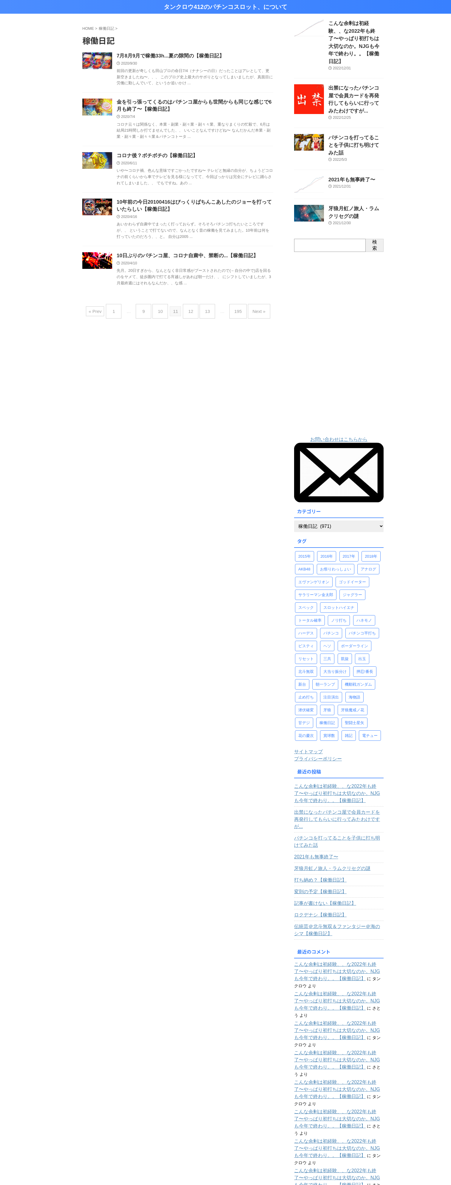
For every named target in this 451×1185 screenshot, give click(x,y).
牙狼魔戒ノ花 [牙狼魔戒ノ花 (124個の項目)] (352, 673)
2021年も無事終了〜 (347, 143)
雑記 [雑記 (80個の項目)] (349, 698)
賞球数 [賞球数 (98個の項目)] (329, 698)
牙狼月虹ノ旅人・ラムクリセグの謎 (327, 824)
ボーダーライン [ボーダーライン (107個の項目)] (354, 608)
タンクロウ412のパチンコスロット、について (225, 7)
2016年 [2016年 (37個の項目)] (326, 519)
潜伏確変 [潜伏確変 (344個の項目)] (306, 673)
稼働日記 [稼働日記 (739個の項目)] (327, 685)
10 (163, 313)
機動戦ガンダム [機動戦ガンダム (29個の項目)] (358, 647)
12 (190, 313)
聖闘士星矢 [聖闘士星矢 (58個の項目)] (354, 685)
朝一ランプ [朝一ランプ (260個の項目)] (325, 647)
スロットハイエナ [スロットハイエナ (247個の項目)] (338, 570)
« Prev (105, 313)
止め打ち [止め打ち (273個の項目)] (306, 660)
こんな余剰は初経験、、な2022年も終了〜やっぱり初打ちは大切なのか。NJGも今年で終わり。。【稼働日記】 (338, 756)
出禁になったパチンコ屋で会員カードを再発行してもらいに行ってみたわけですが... (355, 75)
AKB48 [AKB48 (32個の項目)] (304, 532)
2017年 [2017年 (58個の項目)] (349, 519)
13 (204, 313)
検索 (374, 207)
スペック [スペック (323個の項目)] (306, 570)
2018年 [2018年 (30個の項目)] (371, 519)
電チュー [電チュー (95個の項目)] (370, 698)
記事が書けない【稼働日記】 (321, 859)
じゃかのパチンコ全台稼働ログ (330, 1136)
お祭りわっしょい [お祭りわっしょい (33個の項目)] (335, 532)
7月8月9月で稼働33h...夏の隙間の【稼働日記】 (167, 56)
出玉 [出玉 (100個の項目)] (362, 621)
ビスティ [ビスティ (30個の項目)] (306, 608)
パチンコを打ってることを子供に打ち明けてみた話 (338, 797)
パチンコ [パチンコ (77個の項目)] (331, 596)
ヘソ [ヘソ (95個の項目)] (327, 608)
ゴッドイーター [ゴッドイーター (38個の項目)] (352, 544)
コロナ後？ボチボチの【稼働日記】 (155, 157)
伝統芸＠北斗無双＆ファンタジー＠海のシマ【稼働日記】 (336, 886)
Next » (250, 313)
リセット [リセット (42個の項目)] (306, 621)
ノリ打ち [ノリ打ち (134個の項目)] (339, 583)
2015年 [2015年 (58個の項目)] (304, 519)
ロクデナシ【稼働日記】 (317, 870)
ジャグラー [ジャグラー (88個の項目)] (352, 557)
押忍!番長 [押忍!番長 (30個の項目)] (364, 634)
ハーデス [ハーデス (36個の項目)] (306, 596)
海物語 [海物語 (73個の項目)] (354, 660)
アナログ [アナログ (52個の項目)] (368, 532)
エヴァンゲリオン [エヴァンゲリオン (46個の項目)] (313, 544)
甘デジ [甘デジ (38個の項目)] (304, 685)
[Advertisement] (339, 307)
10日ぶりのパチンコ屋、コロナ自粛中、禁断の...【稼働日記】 (183, 259)
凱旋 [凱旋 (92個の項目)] (345, 621)
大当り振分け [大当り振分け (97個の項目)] (335, 634)
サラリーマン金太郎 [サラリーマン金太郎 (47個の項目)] (315, 557)
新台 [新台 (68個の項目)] (302, 647)
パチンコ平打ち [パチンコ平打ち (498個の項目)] (362, 596)
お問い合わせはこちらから (338, 402)
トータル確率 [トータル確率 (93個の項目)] (310, 583)
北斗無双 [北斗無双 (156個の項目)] (306, 634)
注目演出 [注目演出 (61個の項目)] (331, 660)
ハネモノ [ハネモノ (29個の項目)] (364, 583)
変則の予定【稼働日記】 (317, 847)
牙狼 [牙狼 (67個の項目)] (327, 673)
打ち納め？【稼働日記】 (317, 835)
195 (232, 313)
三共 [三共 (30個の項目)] (327, 621)
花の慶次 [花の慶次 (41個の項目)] (306, 698)
